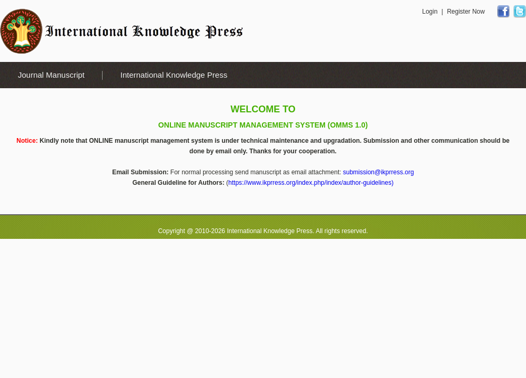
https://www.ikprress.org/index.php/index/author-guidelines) (310, 182)
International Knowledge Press (173, 74)
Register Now (466, 11)
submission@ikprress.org (378, 172)
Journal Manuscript (51, 74)
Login (429, 11)
